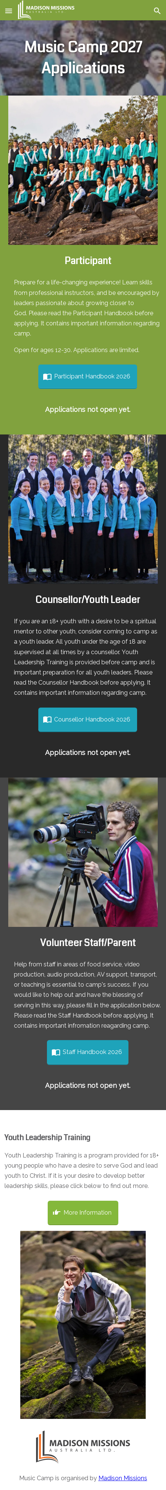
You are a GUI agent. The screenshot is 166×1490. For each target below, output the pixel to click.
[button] (9, 10)
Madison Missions (122, 1478)
